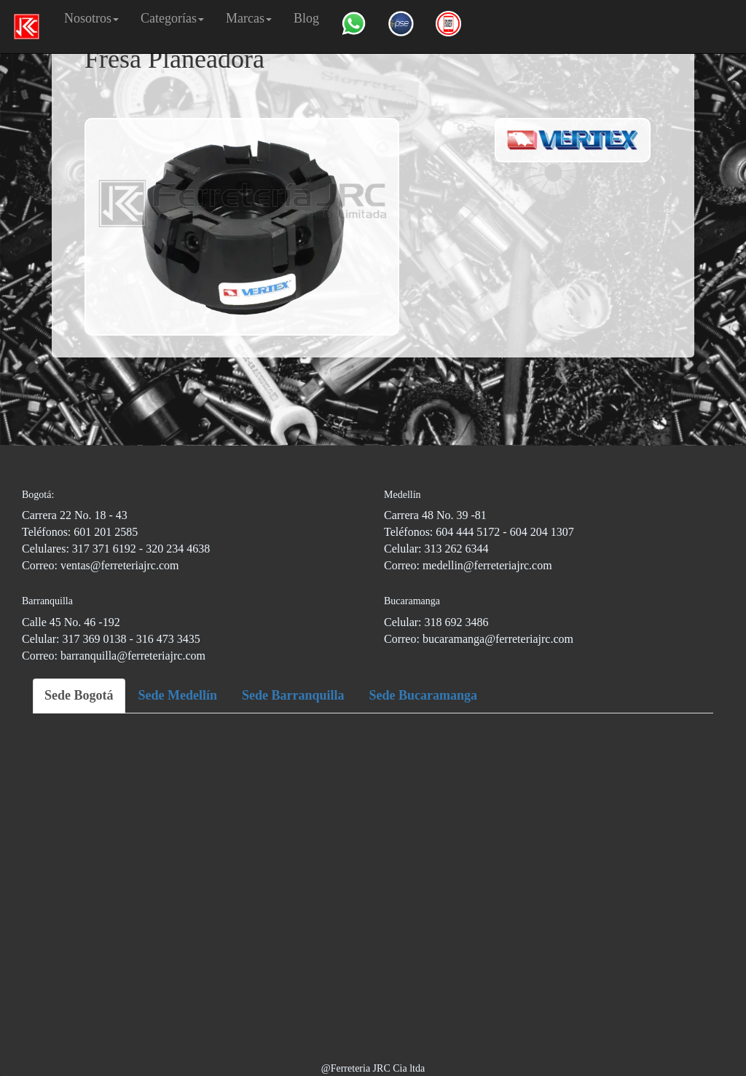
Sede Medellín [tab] (178, 695)
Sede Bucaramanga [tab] (423, 695)
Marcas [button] (249, 18)
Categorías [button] (172, 18)
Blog (306, 18)
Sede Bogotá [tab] (79, 695)
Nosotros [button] (91, 18)
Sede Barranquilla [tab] (293, 695)
